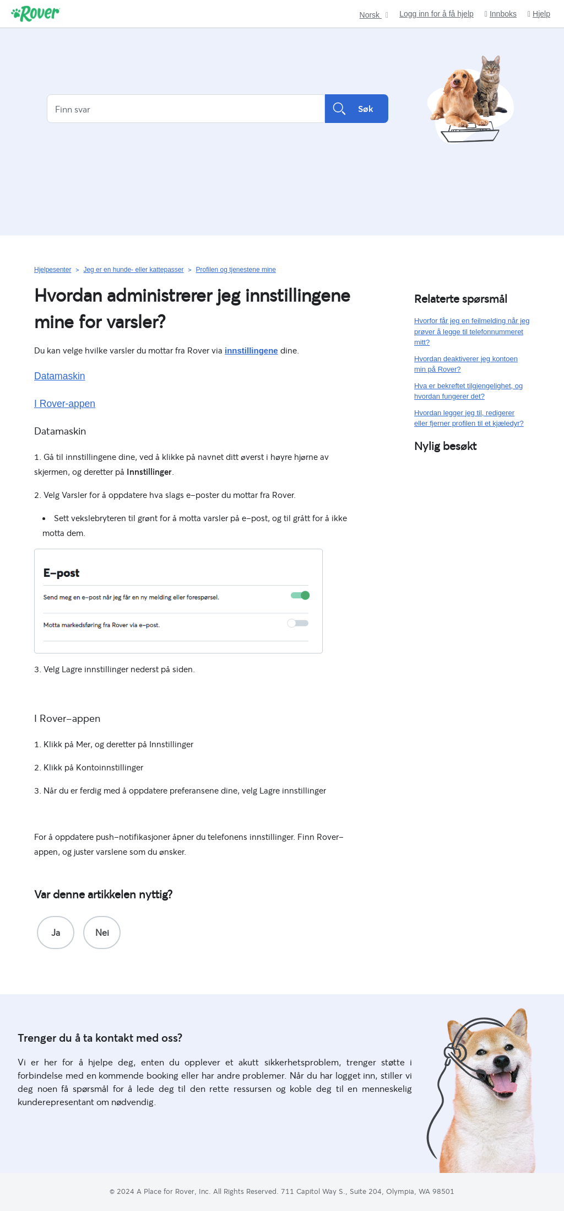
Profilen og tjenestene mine (235, 270)
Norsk (371, 15)
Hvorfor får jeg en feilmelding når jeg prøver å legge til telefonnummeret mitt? (472, 331)
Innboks (501, 14)
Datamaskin (59, 376)
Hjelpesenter (52, 270)
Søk (356, 108)
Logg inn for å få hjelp (436, 14)
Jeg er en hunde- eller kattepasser (133, 270)
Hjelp (539, 14)
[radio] (55, 932)
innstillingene (251, 350)
